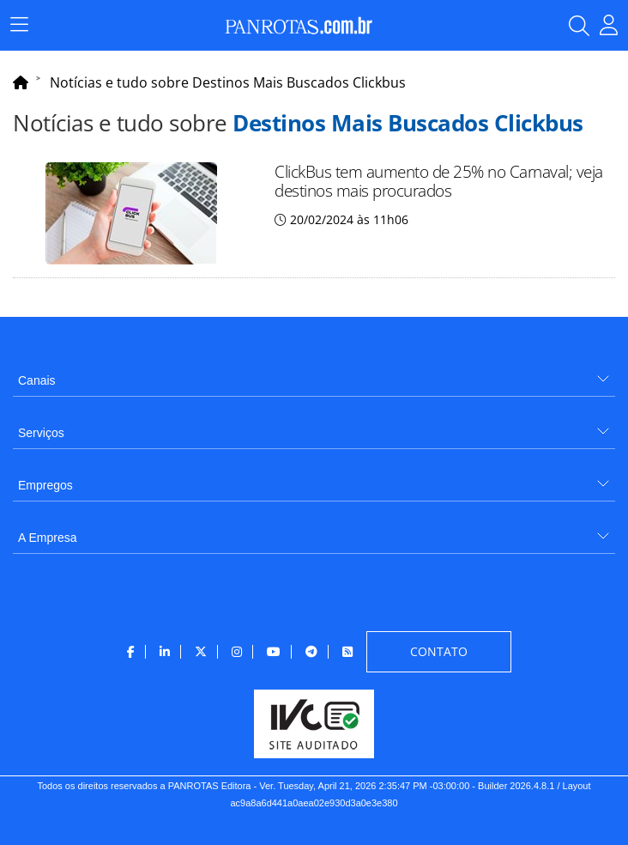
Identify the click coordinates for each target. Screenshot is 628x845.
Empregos (45, 485)
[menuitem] (314, 374)
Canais (37, 380)
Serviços (41, 433)
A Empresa (47, 537)
